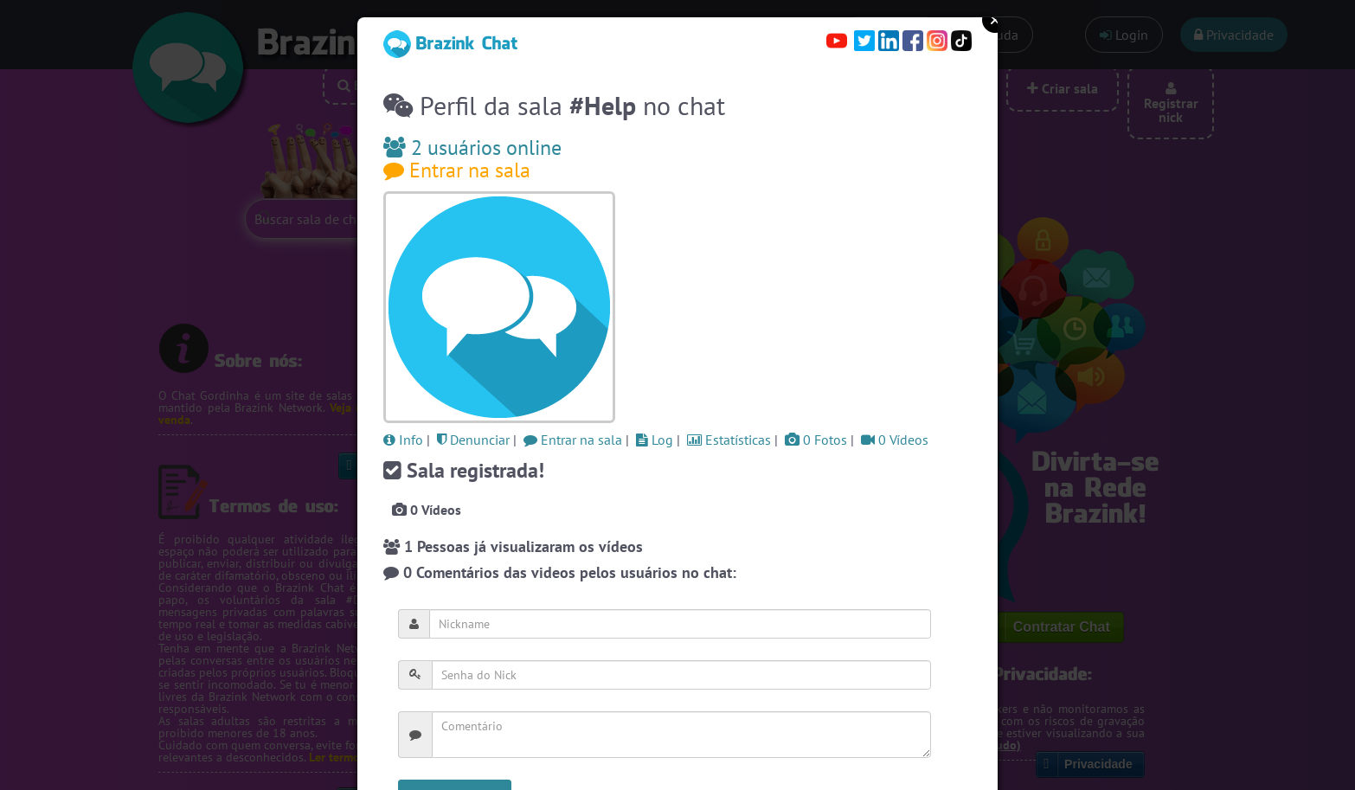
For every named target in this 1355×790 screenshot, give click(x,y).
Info (403, 439)
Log (654, 439)
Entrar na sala (456, 170)
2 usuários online (472, 147)
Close (995, 20)
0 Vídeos (894, 439)
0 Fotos (816, 439)
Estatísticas (729, 439)
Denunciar (473, 439)
